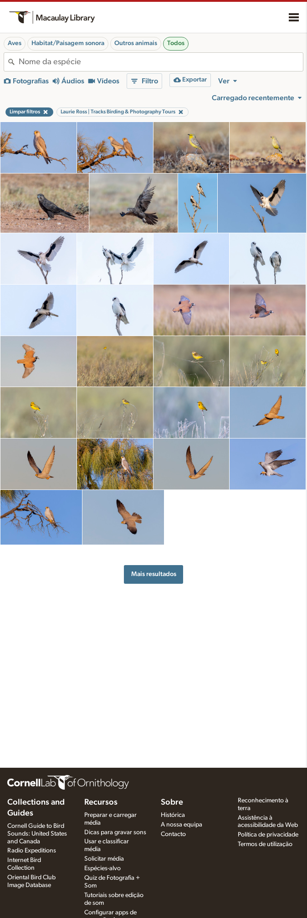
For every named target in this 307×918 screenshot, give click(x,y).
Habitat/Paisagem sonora (67, 43)
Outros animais (135, 43)
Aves (14, 43)
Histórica (173, 815)
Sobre (172, 802)
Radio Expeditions (31, 850)
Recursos (101, 802)
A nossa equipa (181, 824)
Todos (175, 43)
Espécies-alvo (102, 868)
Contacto (173, 834)
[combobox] (161, 62)
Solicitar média (104, 859)
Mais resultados (153, 574)
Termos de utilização (265, 844)
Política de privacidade (268, 834)
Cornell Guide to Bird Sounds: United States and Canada (37, 834)
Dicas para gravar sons (115, 832)
